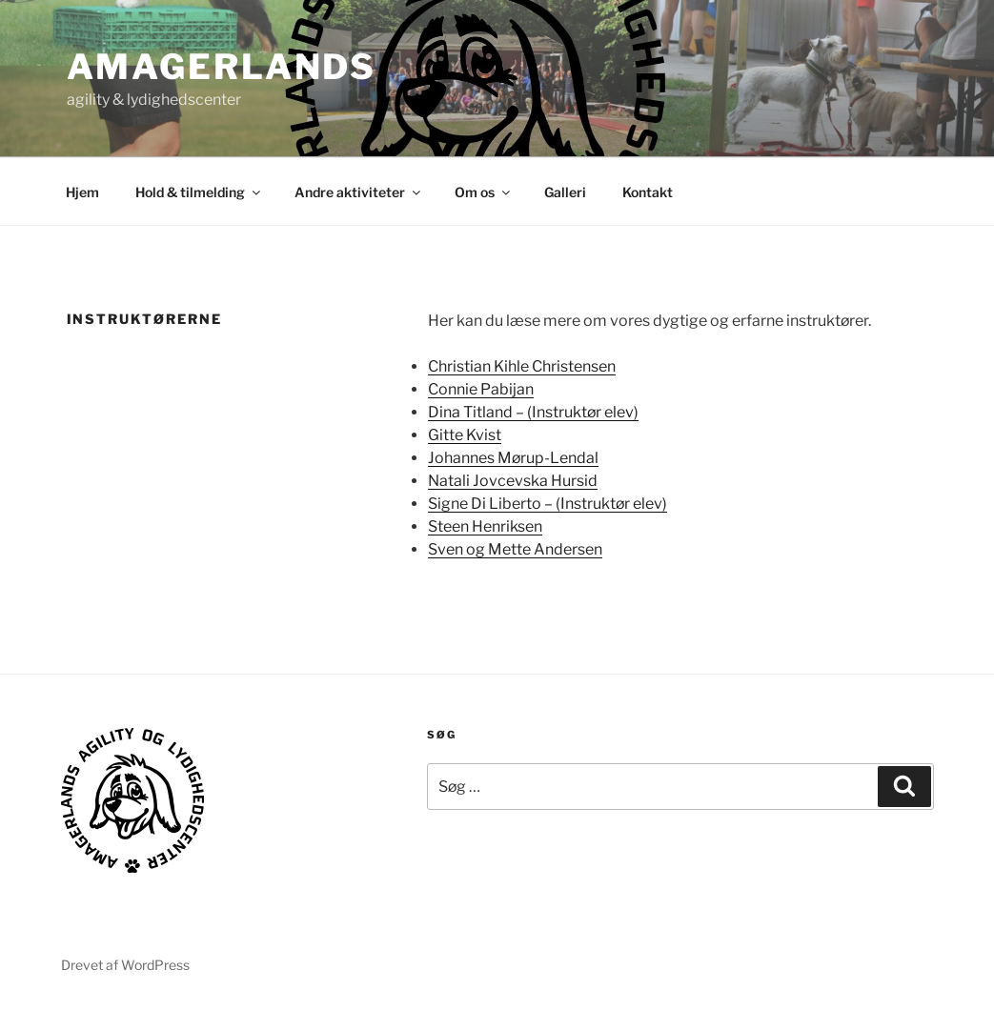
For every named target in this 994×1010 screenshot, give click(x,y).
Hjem (82, 192)
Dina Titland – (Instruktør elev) (533, 412)
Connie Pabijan (481, 389)
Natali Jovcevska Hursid (513, 481)
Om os (484, 192)
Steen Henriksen (485, 526)
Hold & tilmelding (199, 192)
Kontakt (647, 192)
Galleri (565, 192)
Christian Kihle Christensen (522, 366)
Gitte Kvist (464, 435)
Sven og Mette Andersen (515, 549)
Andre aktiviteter (358, 192)
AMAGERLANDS (222, 67)
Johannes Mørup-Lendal (513, 458)
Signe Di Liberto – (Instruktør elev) (547, 504)
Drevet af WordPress (125, 965)
